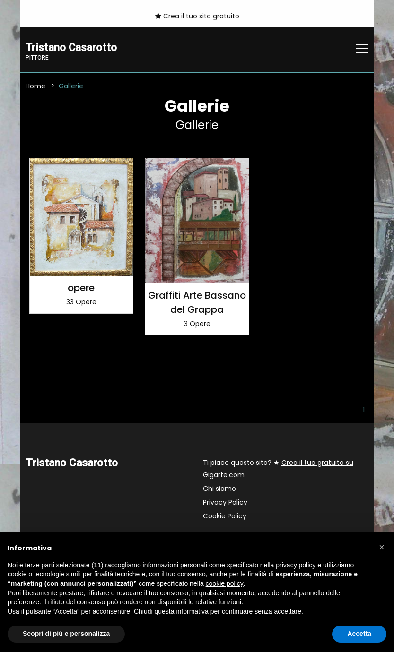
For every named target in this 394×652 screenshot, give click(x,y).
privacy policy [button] (295, 565)
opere (81, 287)
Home (35, 86)
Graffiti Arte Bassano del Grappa (197, 302)
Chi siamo (219, 488)
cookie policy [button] (225, 583)
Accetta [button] (359, 633)
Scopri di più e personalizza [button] (66, 633)
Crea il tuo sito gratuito (197, 16)
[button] (381, 547)
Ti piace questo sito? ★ (278, 469)
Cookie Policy (224, 516)
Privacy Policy (225, 502)
